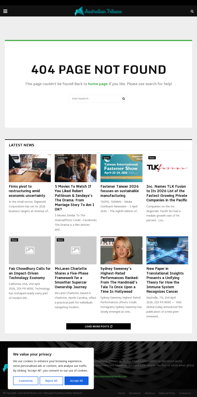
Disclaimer (135, 393)
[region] (51, 368)
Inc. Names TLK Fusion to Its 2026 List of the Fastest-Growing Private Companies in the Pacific (166, 193)
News (152, 157)
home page (98, 83)
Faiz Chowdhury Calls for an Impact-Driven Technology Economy (30, 273)
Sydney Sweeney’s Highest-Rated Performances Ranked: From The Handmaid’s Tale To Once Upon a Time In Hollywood (119, 280)
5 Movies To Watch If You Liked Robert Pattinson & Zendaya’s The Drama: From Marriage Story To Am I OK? (74, 197)
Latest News (21, 145)
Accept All (76, 381)
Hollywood (63, 157)
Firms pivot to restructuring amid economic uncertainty (27, 190)
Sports (15, 157)
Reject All (51, 381)
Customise (26, 381)
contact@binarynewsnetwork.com (105, 376)
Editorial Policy (167, 393)
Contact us (185, 393)
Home (121, 393)
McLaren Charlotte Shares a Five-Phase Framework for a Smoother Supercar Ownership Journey (71, 278)
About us (150, 393)
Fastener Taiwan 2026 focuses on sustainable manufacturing (119, 190)
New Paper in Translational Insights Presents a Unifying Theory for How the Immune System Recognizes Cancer (165, 280)
